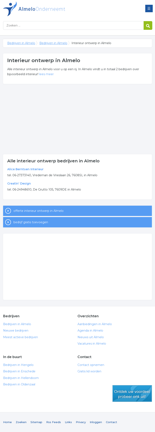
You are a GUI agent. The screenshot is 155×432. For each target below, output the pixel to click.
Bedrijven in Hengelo (18, 365)
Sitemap (36, 422)
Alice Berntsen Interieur (25, 169)
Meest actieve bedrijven (20, 337)
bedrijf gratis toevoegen (30, 222)
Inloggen (96, 422)
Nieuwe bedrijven (15, 330)
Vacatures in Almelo (92, 343)
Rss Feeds (53, 422)
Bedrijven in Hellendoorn (21, 378)
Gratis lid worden (89, 371)
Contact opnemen (91, 365)
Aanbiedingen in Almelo (95, 324)
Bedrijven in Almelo (55, 9)
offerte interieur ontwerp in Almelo (38, 211)
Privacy (81, 422)
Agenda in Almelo (90, 330)
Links (68, 422)
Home (7, 422)
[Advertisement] (77, 119)
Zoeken (21, 422)
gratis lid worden (132, 393)
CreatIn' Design (19, 183)
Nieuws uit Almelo (91, 337)
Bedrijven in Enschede (19, 371)
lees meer (46, 74)
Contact (111, 422)
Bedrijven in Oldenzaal (19, 384)
